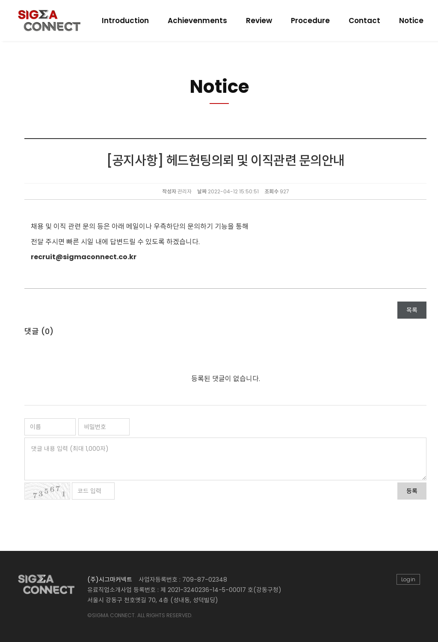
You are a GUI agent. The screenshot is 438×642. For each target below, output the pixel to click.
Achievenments (197, 20)
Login (408, 579)
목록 (411, 310)
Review (259, 20)
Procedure (310, 20)
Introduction (125, 20)
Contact (364, 20)
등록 (411, 491)
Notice (411, 20)
